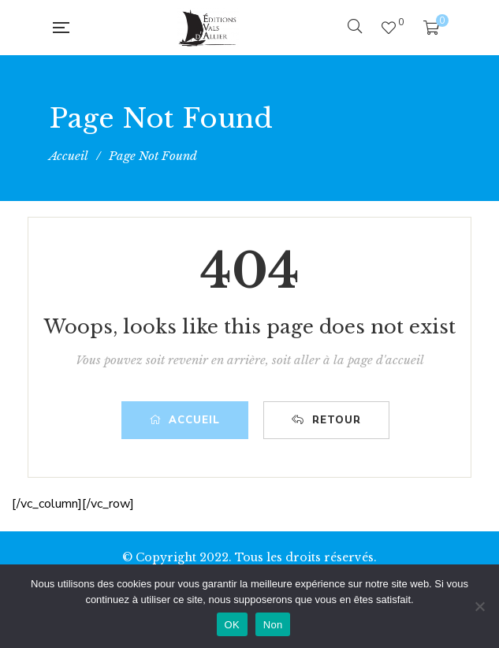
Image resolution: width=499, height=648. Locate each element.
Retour (326, 420)
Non (273, 625)
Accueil (185, 420)
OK (232, 625)
